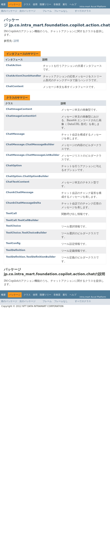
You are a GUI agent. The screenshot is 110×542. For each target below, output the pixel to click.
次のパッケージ (27, 11)
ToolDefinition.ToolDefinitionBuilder (31, 256)
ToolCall (11, 213)
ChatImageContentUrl (21, 115)
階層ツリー (45, 4)
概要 (3, 4)
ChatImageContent (19, 109)
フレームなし (61, 11)
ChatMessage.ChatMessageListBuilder (32, 154)
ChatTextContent (17, 181)
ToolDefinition (15, 250)
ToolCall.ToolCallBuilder (22, 220)
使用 (35, 4)
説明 (16, 40)
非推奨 (56, 4)
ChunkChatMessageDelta (23, 202)
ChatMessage (15, 133)
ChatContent (14, 86)
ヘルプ (73, 4)
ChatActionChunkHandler (23, 75)
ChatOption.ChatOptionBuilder (27, 176)
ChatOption (14, 165)
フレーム (47, 11)
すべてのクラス (83, 11)
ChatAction (13, 65)
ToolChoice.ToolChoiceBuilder (26, 232)
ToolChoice (13, 225)
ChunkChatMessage (19, 192)
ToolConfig (13, 243)
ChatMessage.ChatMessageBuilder (30, 144)
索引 (65, 4)
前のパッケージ (9, 11)
